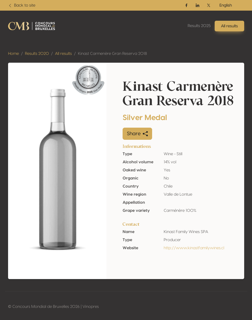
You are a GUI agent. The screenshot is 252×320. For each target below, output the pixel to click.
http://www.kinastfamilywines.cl (194, 248)
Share (137, 133)
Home (13, 54)
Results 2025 (199, 26)
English (225, 5)
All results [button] (229, 26)
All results (63, 54)
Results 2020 (37, 54)
